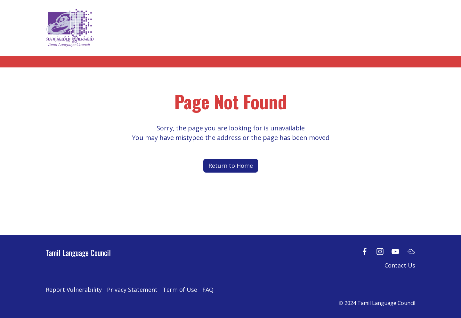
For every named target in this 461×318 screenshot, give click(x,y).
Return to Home (230, 165)
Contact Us (399, 265)
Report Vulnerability (74, 289)
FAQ (208, 289)
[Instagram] (380, 251)
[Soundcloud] (410, 251)
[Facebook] (364, 251)
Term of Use (180, 289)
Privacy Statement (132, 289)
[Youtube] (395, 251)
